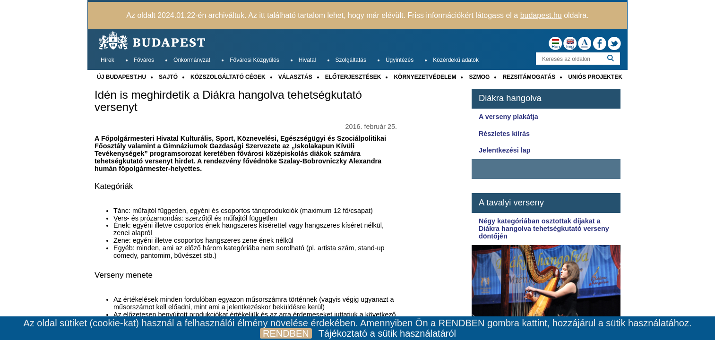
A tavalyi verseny (511, 202)
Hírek (107, 60)
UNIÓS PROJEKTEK (595, 77)
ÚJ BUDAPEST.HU (121, 77)
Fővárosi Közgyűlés (254, 60)
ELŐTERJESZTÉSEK (353, 77)
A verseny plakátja (508, 116)
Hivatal (307, 60)
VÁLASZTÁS (295, 77)
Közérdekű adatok (456, 60)
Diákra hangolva (510, 98)
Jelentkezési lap (505, 150)
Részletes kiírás (504, 133)
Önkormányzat (191, 60)
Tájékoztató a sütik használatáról (387, 333)
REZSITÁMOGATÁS (528, 77)
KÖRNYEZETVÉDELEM (425, 77)
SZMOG (479, 77)
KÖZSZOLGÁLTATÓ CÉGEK (228, 77)
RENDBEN (286, 333)
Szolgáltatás (351, 60)
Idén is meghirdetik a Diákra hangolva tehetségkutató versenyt (228, 101)
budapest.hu (541, 15)
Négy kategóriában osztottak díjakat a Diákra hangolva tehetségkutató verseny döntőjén (544, 228)
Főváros (144, 60)
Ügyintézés (399, 60)
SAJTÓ (168, 77)
